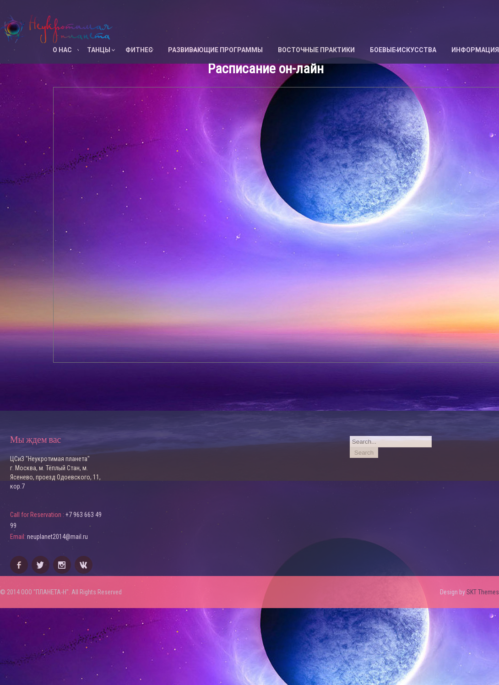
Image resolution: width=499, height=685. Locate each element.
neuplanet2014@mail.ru (57, 536)
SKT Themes (482, 592)
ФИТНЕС (139, 50)
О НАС (62, 50)
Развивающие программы (215, 50)
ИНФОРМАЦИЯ (475, 50)
